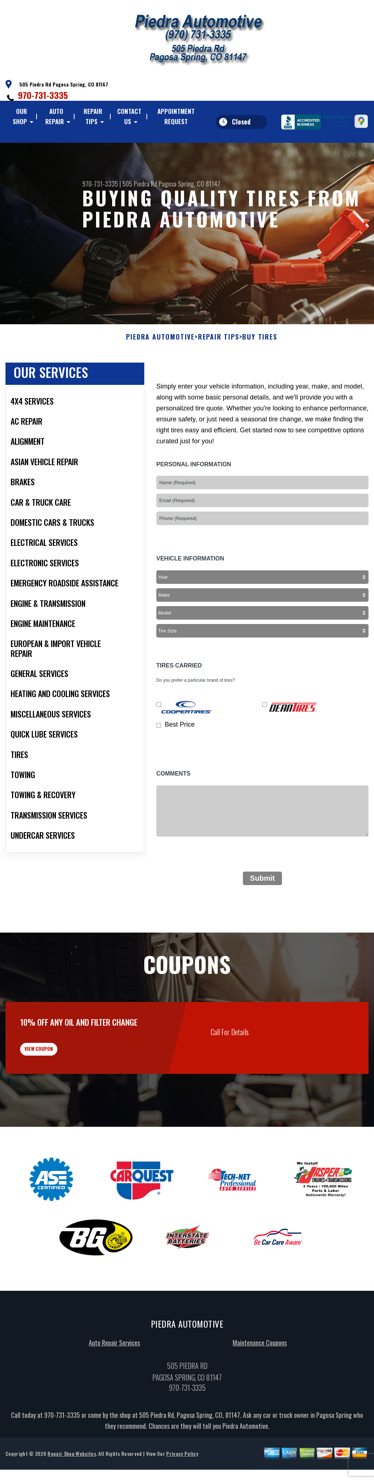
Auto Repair (54, 116)
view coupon (60, 1088)
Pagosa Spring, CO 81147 (189, 183)
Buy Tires (259, 371)
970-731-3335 (43, 95)
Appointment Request (176, 116)
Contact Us (129, 116)
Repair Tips (93, 116)
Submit (262, 912)
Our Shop (20, 116)
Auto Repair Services (114, 1388)
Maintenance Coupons (260, 1388)
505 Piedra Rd (139, 183)
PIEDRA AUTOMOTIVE (160, 371)
